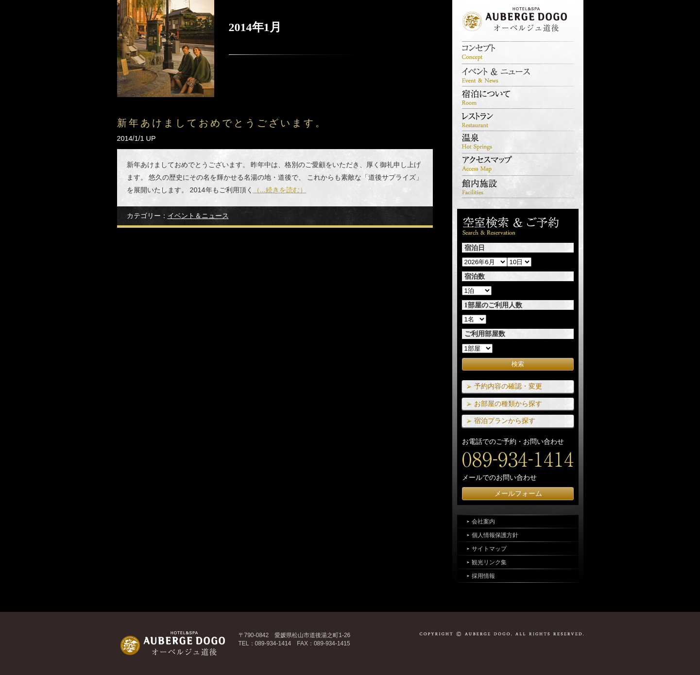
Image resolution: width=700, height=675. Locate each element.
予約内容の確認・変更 (508, 386)
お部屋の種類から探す (508, 403)
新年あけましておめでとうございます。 (222, 123)
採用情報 (483, 576)
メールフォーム (518, 493)
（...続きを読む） (280, 190)
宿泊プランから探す (504, 420)
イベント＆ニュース (198, 215)
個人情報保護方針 (495, 535)
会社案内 (483, 521)
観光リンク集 (489, 562)
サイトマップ (489, 548)
